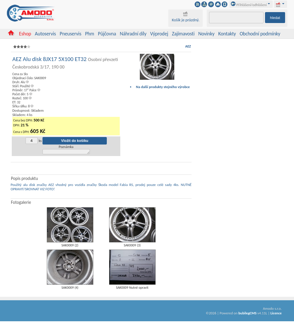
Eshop (25, 34)
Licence (276, 314)
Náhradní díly (133, 34)
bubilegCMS (247, 314)
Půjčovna (107, 34)
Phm (89, 34)
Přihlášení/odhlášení (249, 5)
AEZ (188, 46)
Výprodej (159, 34)
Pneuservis (70, 34)
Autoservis (45, 34)
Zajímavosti (183, 34)
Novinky (206, 34)
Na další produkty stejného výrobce (163, 87)
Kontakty (227, 34)
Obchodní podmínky (260, 34)
